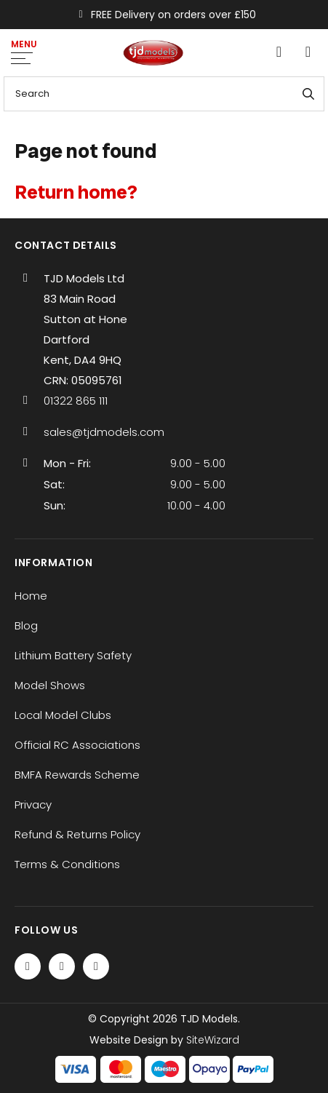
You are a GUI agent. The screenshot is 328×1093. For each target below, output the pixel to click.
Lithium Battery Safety (73, 655)
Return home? (76, 192)
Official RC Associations (77, 744)
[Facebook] (28, 966)
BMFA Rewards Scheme (77, 774)
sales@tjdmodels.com (104, 432)
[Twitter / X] (62, 966)
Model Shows (50, 685)
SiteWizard (212, 1040)
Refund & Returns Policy (77, 834)
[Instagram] (96, 966)
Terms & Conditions (67, 864)
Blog (26, 625)
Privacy (33, 804)
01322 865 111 (76, 400)
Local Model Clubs (63, 715)
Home (31, 595)
